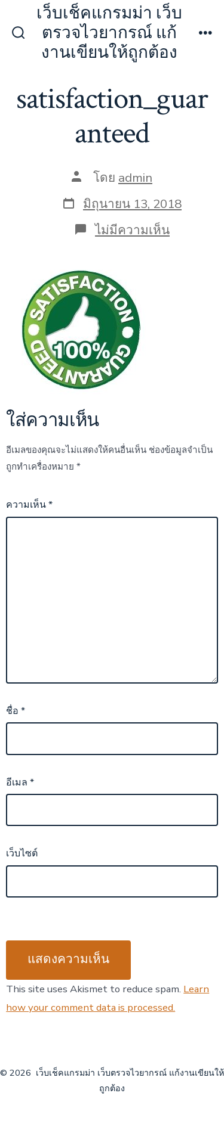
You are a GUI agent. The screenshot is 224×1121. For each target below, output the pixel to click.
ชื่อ (15, 711)
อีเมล (20, 782)
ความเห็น (29, 504)
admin (135, 177)
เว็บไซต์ (22, 853)
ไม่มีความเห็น (132, 230)
